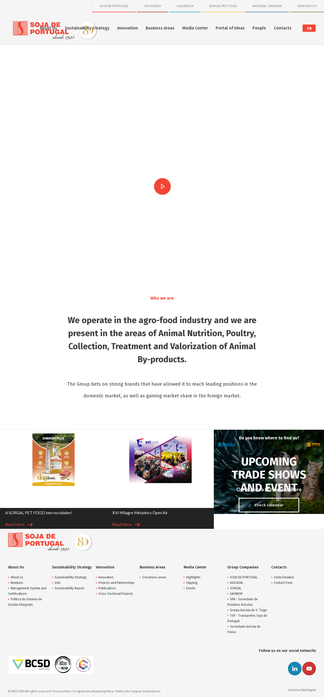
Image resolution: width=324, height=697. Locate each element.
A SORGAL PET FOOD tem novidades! (38, 513)
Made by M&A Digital (302, 690)
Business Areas (160, 28)
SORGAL (235, 588)
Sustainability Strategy (87, 28)
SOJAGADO (152, 6)
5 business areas (154, 577)
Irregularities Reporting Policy (93, 691)
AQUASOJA (185, 6)
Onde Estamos (284, 577)
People (259, 28)
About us (17, 577)
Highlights (193, 577)
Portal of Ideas (230, 28)
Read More (19, 524)
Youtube (309, 668)
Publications (107, 588)
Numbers (17, 583)
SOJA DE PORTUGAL (114, 6)
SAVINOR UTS (307, 6)
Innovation (127, 28)
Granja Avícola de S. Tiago (248, 610)
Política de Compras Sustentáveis (138, 691)
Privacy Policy (62, 691)
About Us (48, 28)
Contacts (282, 28)
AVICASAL (236, 583)
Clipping (192, 583)
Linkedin (295, 668)
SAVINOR (236, 594)
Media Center (195, 28)
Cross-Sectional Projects (115, 594)
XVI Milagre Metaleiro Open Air (140, 513)
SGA (57, 583)
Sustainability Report (69, 588)
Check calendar (269, 505)
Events (191, 588)
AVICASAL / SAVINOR (267, 6)
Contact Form (283, 583)
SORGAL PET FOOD (223, 6)
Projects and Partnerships (116, 583)
